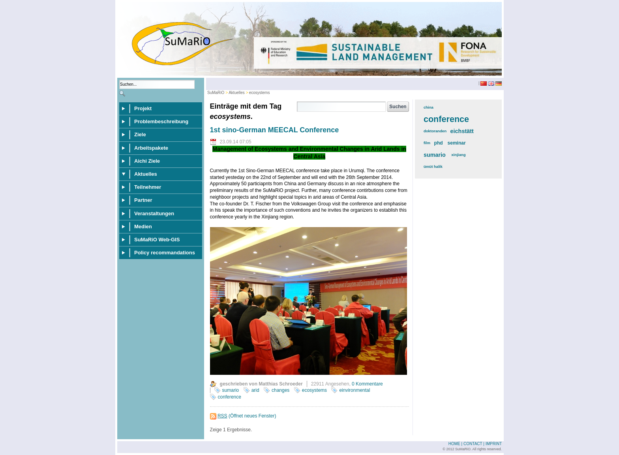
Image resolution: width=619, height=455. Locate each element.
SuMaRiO (215, 92)
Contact (472, 444)
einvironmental (354, 390)
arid (255, 390)
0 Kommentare (367, 384)
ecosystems (259, 92)
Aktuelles (237, 92)
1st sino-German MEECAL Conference (274, 130)
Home (454, 444)
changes (280, 390)
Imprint (494, 444)
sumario (230, 390)
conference (229, 397)
